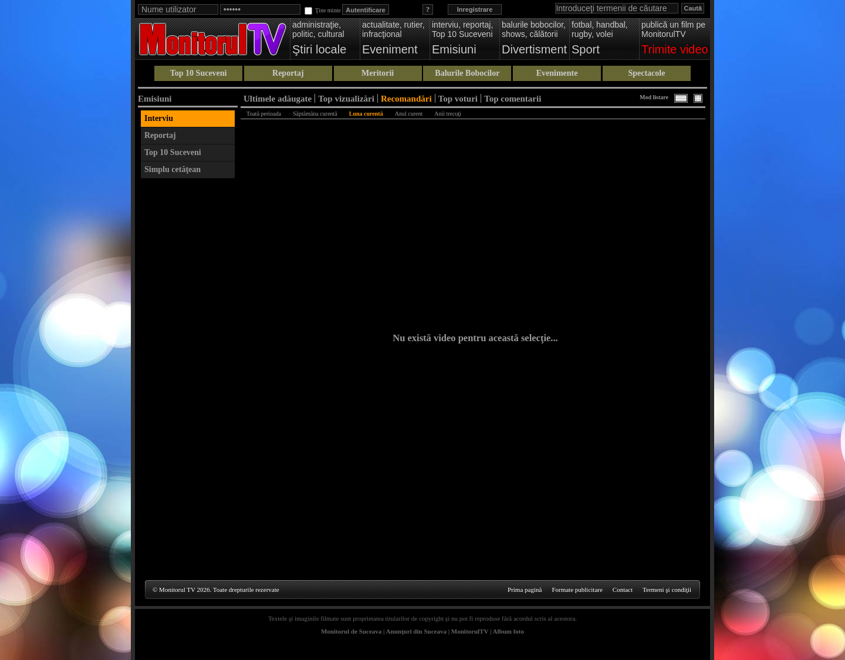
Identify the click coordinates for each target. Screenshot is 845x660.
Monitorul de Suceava (351, 631)
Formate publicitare (577, 589)
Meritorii (377, 73)
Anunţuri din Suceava (416, 631)
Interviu (158, 118)
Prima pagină (525, 589)
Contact (623, 589)
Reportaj (288, 73)
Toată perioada (263, 113)
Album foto (508, 631)
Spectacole (646, 73)
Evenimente (557, 73)
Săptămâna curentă (315, 113)
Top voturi (458, 98)
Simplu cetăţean (172, 169)
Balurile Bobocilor (467, 73)
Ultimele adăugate (278, 98)
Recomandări (406, 98)
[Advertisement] (188, 360)
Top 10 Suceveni (198, 73)
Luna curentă (366, 113)
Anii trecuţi (447, 113)
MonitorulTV (469, 631)
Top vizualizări (346, 98)
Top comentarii (512, 98)
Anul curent (409, 113)
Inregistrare (475, 9)
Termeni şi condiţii (667, 589)
